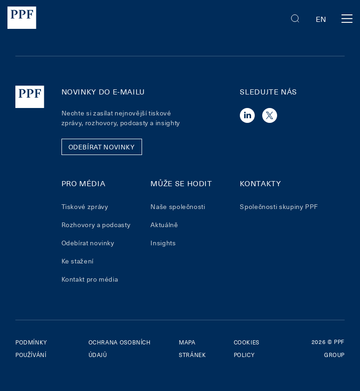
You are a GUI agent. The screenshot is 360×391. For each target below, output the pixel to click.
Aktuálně (164, 224)
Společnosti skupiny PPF (279, 206)
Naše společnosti (177, 206)
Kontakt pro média (89, 279)
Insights (163, 243)
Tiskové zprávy (85, 206)
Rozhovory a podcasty (96, 224)
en (321, 18)
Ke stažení (77, 261)
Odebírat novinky (88, 243)
